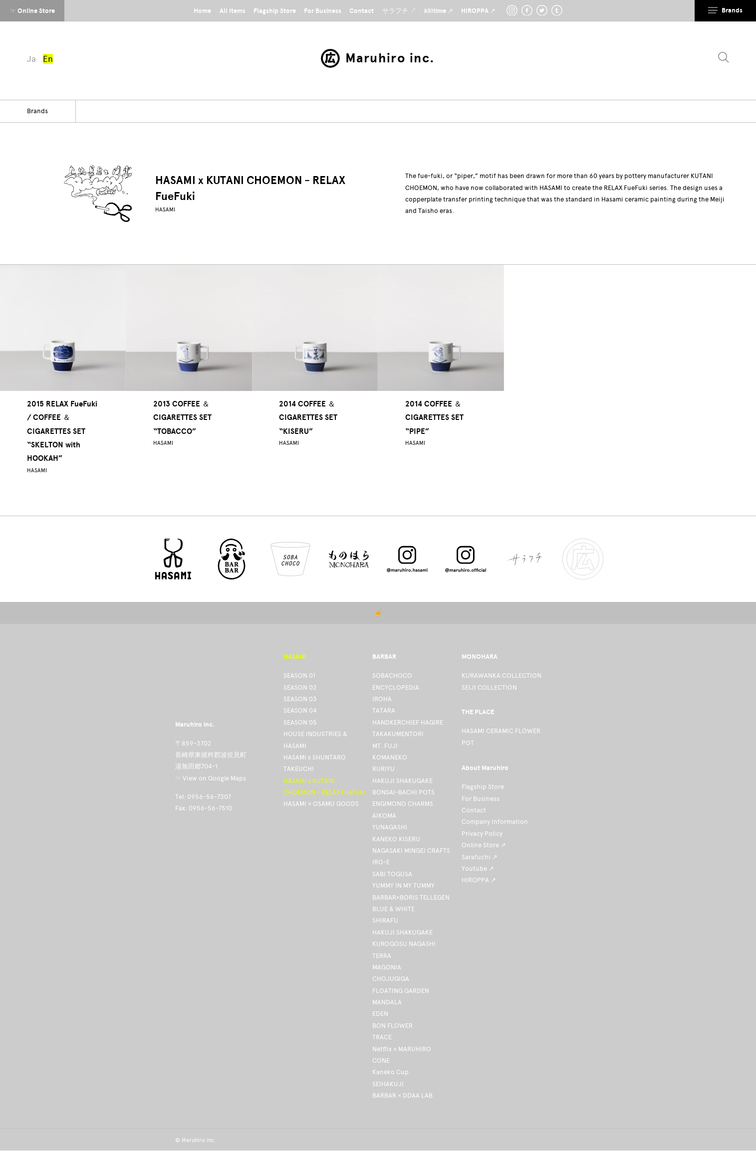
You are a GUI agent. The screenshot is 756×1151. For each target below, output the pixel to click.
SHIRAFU (385, 920)
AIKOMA (384, 815)
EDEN (380, 1013)
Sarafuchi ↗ (480, 857)
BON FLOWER (392, 1025)
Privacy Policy (482, 833)
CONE (381, 1060)
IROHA (382, 699)
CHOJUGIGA (390, 978)
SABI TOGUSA (392, 874)
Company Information (495, 821)
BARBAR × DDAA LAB (402, 1095)
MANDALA (387, 1002)
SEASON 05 (300, 722)
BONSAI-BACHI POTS (403, 792)
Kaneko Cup (390, 1072)
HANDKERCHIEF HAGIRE (407, 722)
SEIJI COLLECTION (489, 687)
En (48, 59)
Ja (31, 59)
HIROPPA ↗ (479, 880)
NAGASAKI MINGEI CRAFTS (411, 850)
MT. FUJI (385, 746)
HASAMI (165, 209)
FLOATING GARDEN (400, 990)
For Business (481, 798)
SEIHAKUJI (388, 1084)
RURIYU (383, 768)
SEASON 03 (300, 699)
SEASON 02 (299, 687)
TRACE (382, 1037)
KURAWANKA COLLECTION (501, 675)
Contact (474, 810)
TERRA (381, 955)
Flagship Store (483, 786)
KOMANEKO (389, 757)
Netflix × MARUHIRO (401, 1049)
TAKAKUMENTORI (398, 734)
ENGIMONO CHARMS (402, 803)
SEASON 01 (299, 675)
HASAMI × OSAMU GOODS (321, 803)
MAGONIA (386, 967)
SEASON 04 (300, 710)
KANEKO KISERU (396, 839)
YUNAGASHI (389, 827)
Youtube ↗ (478, 868)
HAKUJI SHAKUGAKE (402, 780)
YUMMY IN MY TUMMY (403, 885)
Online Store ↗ (484, 845)
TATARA (383, 710)
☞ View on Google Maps (210, 778)
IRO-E (381, 862)
